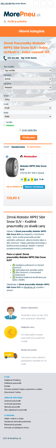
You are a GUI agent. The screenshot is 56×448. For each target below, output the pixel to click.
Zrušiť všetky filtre (28, 130)
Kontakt (7, 386)
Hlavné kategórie (28, 31)
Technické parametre (12, 404)
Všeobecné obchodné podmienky (17, 421)
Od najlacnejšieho (34, 147)
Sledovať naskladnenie (34, 187)
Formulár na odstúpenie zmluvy (16, 428)
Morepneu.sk (22, 12)
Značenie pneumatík (12, 401)
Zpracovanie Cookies (12, 392)
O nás (7, 377)
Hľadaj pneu (28, 137)
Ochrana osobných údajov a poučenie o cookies (23, 389)
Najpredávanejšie (18, 147)
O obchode (9, 415)
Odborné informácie (13, 397)
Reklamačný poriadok (13, 425)
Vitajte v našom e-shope (14, 418)
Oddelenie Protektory (12, 380)
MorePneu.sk (29, 287)
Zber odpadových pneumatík (15, 410)
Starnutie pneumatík (12, 407)
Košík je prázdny (15, 21)
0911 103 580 (6, 4)
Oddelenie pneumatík (12, 383)
